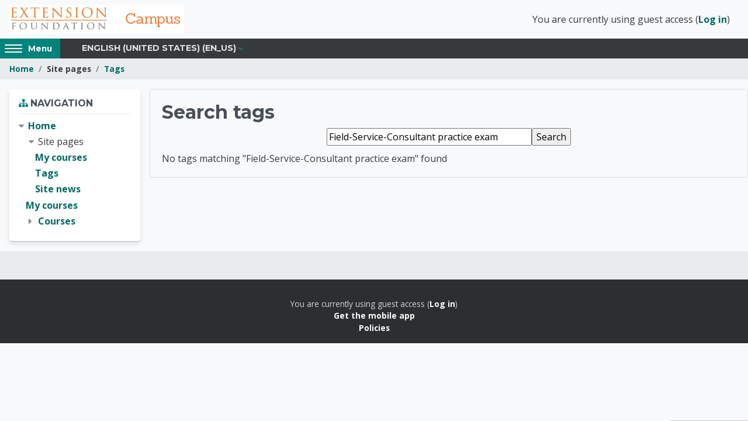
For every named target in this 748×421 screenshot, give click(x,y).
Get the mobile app (374, 315)
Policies (374, 327)
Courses (56, 221)
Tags (114, 68)
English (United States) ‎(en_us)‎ (159, 48)
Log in (712, 19)
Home (21, 68)
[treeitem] (75, 173)
